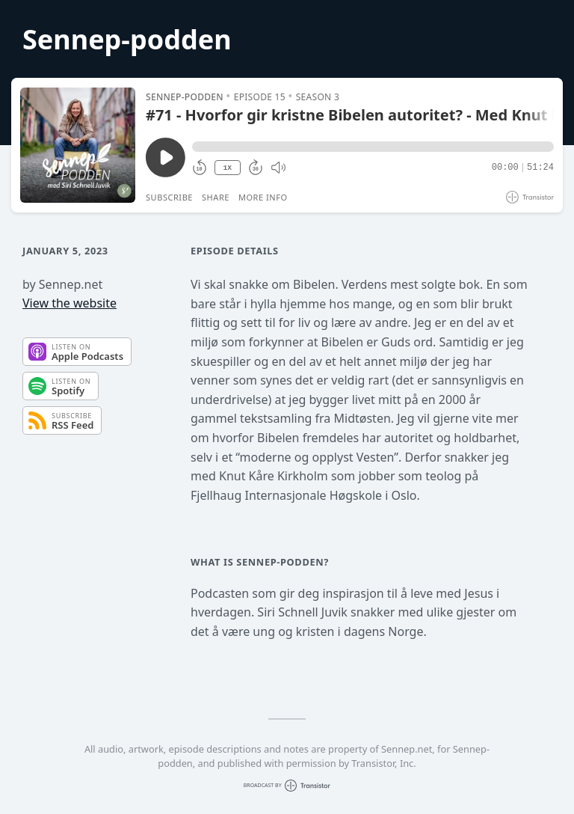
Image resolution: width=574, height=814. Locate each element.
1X (227, 168)
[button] (373, 146)
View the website (69, 303)
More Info (263, 197)
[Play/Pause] (77, 145)
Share (215, 197)
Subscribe (169, 197)
